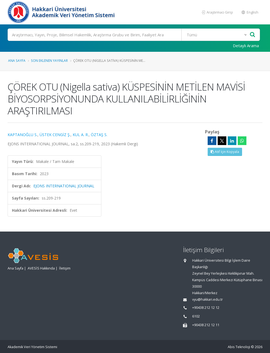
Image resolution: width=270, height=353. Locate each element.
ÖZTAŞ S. (99, 134)
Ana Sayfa (16, 60)
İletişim (64, 268)
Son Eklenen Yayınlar (49, 60)
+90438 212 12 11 (205, 325)
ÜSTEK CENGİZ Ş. (55, 134)
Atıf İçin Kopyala (225, 151)
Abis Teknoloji (239, 347)
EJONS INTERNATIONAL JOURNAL (63, 185)
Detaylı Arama (246, 45)
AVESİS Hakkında (41, 268)
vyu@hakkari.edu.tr (207, 299)
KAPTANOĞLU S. (22, 134)
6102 (196, 316)
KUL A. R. (81, 134)
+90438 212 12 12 (205, 307)
